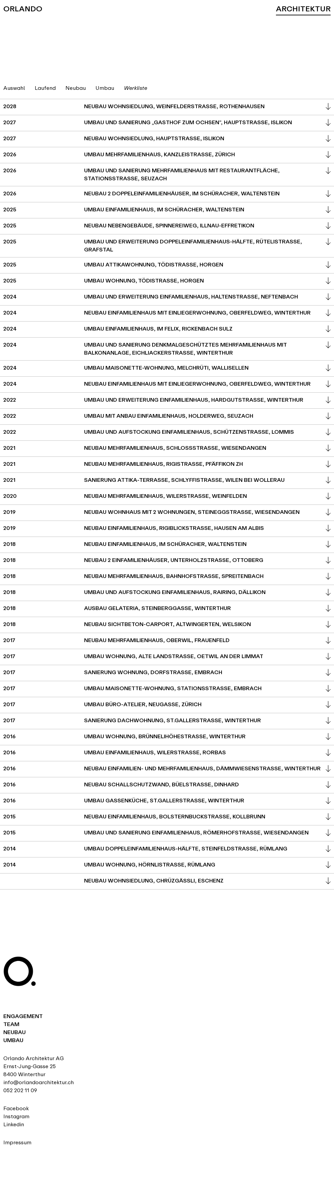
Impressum (17, 1142)
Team (11, 1024)
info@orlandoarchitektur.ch (38, 1082)
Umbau (13, 1040)
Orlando (22, 9)
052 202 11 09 (20, 1090)
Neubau (14, 1032)
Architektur (303, 9)
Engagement (23, 1016)
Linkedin (13, 1124)
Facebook (16, 1108)
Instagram (16, 1116)
